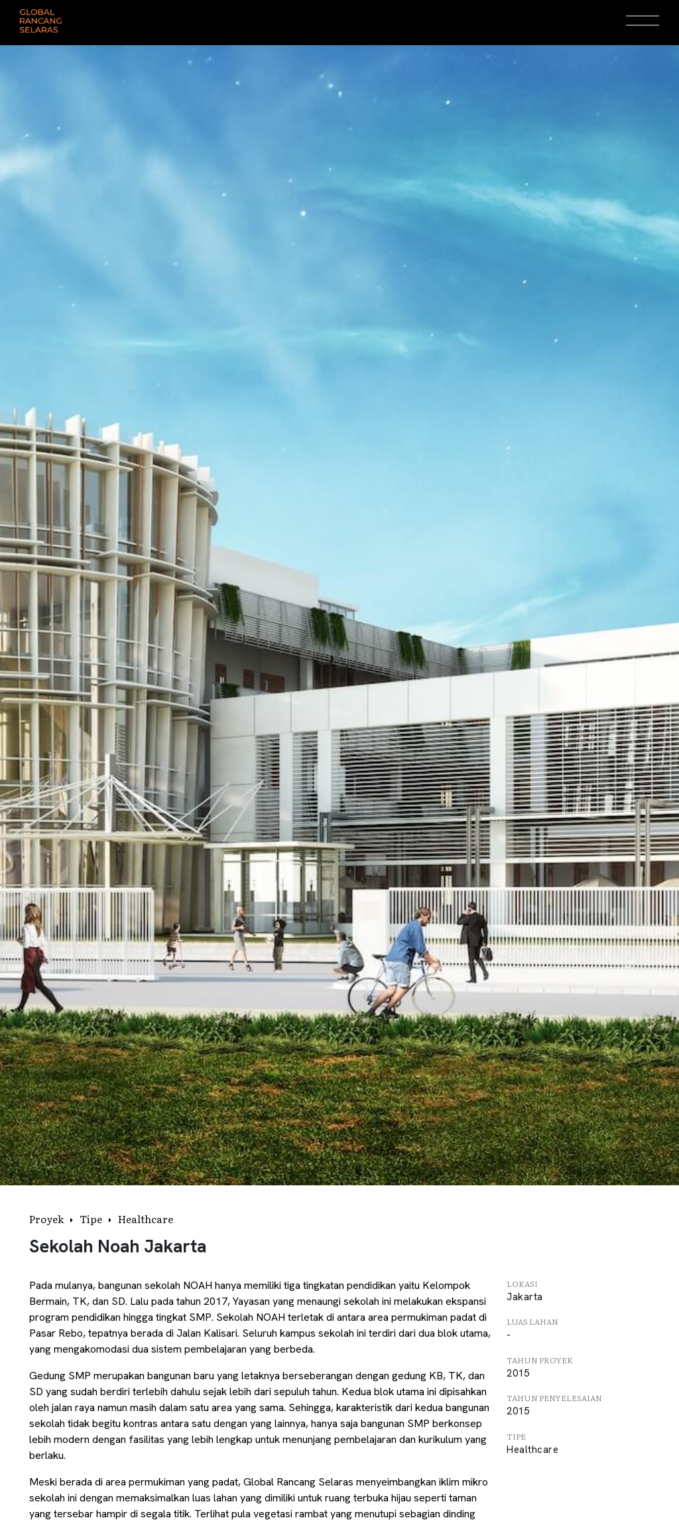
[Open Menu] (642, 20)
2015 (518, 1373)
